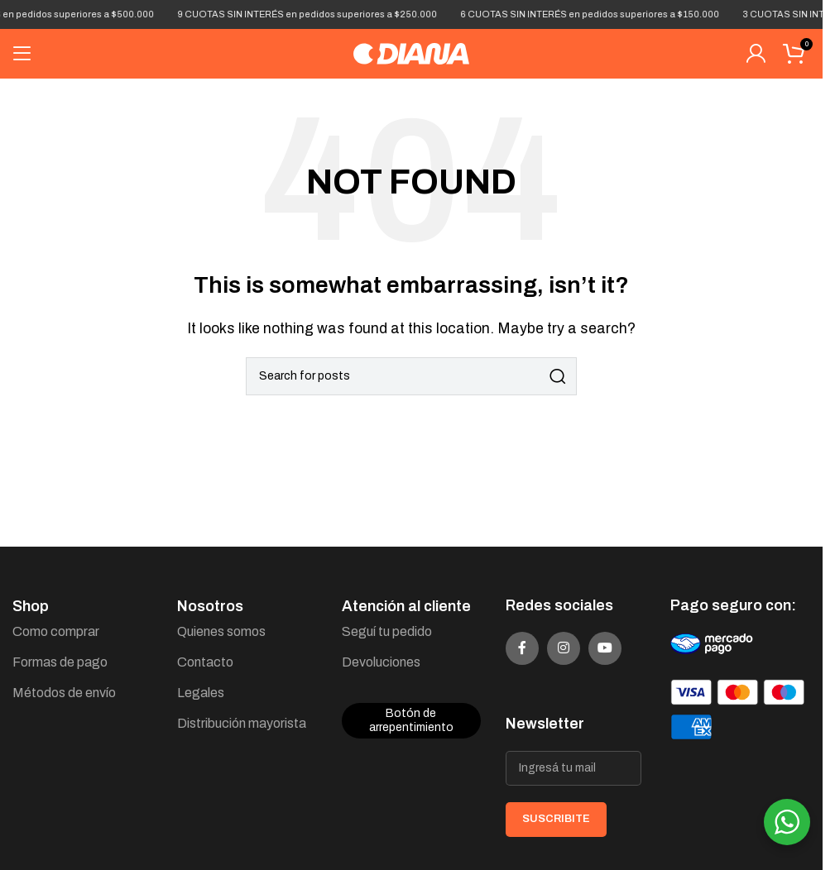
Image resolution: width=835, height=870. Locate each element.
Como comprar (55, 631)
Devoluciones (381, 662)
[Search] (411, 376)
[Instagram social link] (563, 648)
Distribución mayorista (241, 723)
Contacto (205, 662)
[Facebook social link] (522, 648)
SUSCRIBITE (556, 819)
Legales (200, 693)
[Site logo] (411, 52)
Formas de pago (60, 662)
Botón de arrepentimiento (411, 720)
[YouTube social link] (604, 648)
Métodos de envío (64, 693)
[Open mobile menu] (22, 53)
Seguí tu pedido (387, 631)
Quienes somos (221, 631)
